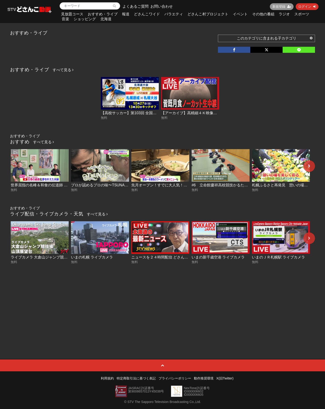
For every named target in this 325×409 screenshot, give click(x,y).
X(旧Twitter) (225, 378)
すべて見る (63, 70)
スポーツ (301, 14)
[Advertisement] (162, 300)
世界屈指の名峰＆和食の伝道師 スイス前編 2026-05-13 (57, 185)
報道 (125, 14)
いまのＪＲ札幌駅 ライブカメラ (278, 257)
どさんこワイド (147, 14)
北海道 (106, 19)
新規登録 (281, 6)
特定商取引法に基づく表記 (136, 378)
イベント (240, 14)
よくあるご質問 (135, 6)
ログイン (307, 6)
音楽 (65, 19)
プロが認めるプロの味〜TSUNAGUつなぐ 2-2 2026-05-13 (119, 185)
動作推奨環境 (203, 378)
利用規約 (107, 378)
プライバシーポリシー (175, 378)
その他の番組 (263, 14)
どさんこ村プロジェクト (207, 14)
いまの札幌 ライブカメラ (92, 257)
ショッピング (85, 19)
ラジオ (284, 14)
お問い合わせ (161, 6)
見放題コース (72, 14)
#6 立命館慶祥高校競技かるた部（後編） (227, 185)
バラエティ (173, 14)
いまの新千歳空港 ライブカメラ (218, 257)
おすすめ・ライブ (103, 14)
